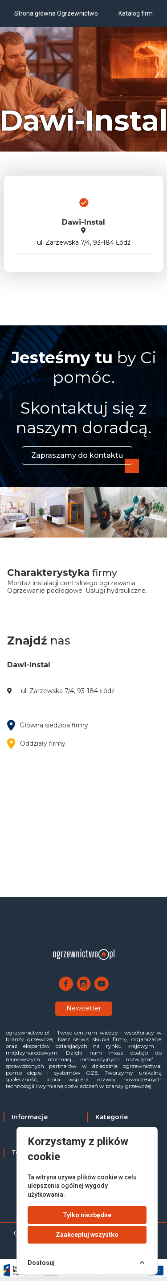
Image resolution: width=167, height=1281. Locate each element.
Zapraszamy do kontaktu (77, 455)
